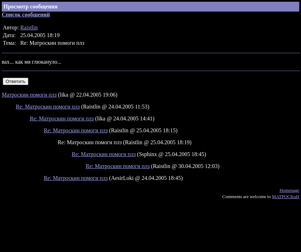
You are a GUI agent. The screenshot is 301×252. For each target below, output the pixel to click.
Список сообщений (26, 15)
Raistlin (29, 27)
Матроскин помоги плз (29, 95)
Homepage (289, 190)
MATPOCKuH (285, 196)
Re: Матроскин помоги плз (48, 107)
